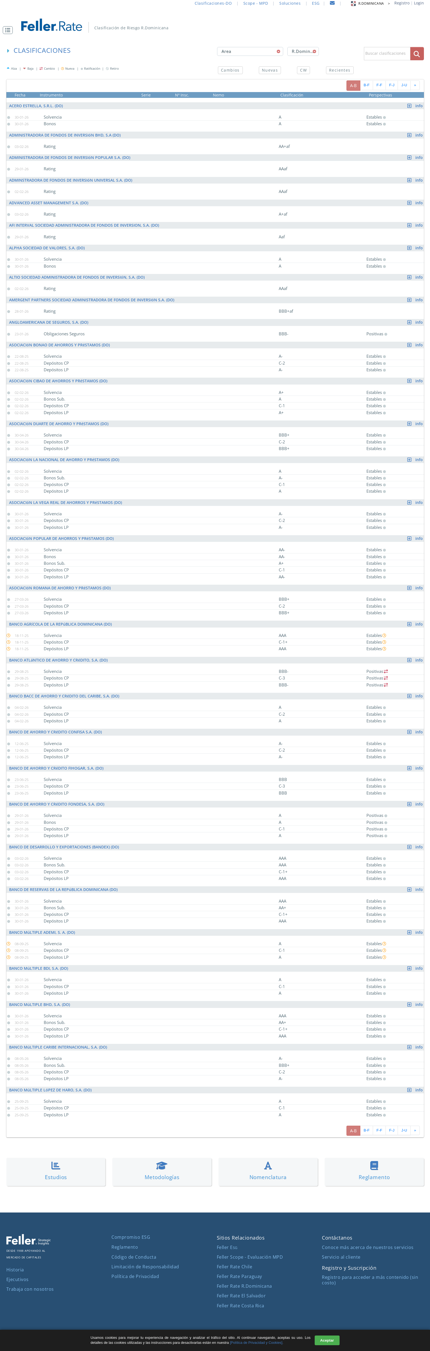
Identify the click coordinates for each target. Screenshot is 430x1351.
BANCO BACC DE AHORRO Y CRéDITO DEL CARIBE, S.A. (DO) (216, 696)
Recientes (340, 70)
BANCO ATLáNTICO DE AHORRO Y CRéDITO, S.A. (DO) (216, 660)
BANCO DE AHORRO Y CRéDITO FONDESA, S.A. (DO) (216, 804)
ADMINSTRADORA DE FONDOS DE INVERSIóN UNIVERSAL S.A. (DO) (216, 180)
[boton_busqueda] (417, 53)
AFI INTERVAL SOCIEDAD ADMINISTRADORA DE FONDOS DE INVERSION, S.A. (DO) (216, 225)
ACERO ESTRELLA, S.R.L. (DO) (216, 105)
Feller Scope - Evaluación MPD (250, 1257)
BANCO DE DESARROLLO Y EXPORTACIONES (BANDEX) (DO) (216, 847)
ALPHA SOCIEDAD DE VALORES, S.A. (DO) (216, 247)
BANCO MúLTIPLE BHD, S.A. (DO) (216, 1004)
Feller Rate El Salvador (241, 1296)
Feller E (227, 1247)
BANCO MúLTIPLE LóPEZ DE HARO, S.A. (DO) (216, 1090)
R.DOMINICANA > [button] (370, 3)
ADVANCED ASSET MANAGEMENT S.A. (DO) (216, 202)
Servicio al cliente (341, 1257)
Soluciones (290, 3)
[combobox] (250, 51)
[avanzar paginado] (414, 85)
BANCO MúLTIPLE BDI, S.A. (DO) (216, 968)
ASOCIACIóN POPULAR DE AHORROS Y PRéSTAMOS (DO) (216, 538)
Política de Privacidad (135, 1276)
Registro (402, 3)
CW (303, 70)
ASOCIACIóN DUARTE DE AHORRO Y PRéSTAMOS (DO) (216, 423)
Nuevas (270, 70)
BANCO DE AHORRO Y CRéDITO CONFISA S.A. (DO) (216, 732)
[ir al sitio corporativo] (28, 1243)
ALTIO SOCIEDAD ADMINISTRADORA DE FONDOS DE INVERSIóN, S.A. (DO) (216, 277)
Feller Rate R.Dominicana (244, 1286)
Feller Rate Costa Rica (240, 1306)
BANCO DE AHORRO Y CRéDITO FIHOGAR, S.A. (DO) (216, 768)
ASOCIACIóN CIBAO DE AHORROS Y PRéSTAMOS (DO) (216, 380)
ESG (316, 3)
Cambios (230, 70)
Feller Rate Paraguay (239, 1276)
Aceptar (327, 1340)
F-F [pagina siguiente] (379, 85)
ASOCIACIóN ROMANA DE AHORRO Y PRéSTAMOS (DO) (216, 587)
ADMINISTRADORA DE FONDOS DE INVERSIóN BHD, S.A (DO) (216, 135)
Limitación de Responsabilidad (145, 1267)
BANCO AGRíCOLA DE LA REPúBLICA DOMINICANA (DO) (216, 624)
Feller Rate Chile (234, 1267)
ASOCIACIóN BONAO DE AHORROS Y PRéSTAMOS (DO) (216, 344)
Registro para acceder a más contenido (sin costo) (370, 1279)
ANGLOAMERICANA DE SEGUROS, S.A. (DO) (216, 322)
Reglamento (124, 1247)
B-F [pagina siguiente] (366, 85)
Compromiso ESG (130, 1237)
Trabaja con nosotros (30, 1289)
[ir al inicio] (55, 24)
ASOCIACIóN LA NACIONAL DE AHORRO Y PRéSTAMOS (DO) (216, 459)
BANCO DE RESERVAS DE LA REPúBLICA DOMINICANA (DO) (216, 889)
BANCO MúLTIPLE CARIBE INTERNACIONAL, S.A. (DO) (216, 1047)
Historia (15, 1270)
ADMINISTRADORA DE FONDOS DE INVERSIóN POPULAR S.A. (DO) (216, 157)
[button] (9, 30)
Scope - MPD (255, 3)
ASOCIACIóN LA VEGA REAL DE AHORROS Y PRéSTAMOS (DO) (216, 502)
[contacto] (332, 3)
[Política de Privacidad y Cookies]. (256, 1342)
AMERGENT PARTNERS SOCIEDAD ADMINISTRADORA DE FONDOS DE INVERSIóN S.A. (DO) (216, 299)
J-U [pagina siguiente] (404, 85)
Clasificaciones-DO (213, 3)
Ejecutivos (17, 1279)
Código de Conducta (133, 1257)
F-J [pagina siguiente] (391, 85)
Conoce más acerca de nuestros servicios (368, 1247)
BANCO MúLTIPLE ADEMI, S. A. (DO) (216, 932)
